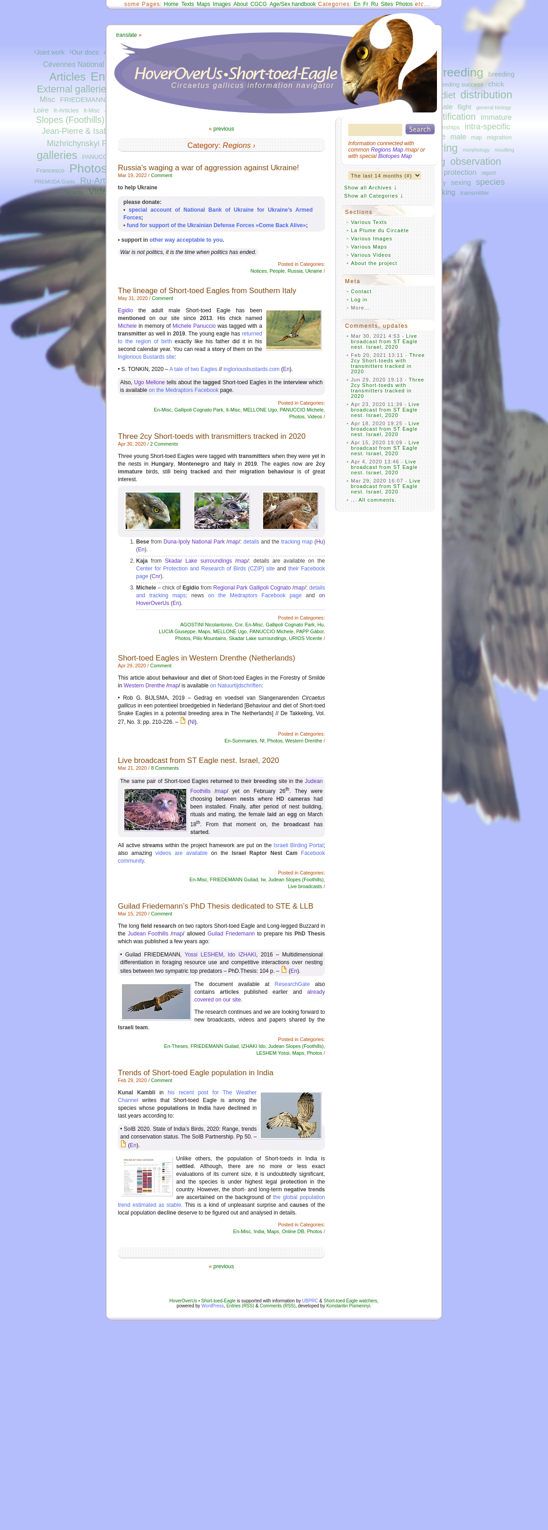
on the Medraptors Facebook (183, 390)
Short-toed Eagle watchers (350, 1300)
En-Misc (163, 409)
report (489, 173)
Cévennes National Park (82, 64)
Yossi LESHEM (204, 954)
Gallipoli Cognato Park (198, 409)
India (259, 1231)
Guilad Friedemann (231, 933)
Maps (203, 4)
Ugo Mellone (149, 382)
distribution (486, 95)
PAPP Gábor (310, 631)
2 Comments (164, 444)
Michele (127, 326)
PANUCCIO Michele (302, 409)
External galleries (74, 89)
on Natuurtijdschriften (236, 685)
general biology (493, 107)
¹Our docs (84, 52)
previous (223, 129)
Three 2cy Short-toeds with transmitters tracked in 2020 (211, 436)
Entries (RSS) (240, 1305)
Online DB (293, 1231)
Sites (387, 4)
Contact (361, 291)
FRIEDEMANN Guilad (93, 99)
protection (460, 172)
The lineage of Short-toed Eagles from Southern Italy (207, 290)
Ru (374, 4)
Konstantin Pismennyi (348, 1305)
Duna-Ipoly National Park (193, 542)
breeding (459, 72)
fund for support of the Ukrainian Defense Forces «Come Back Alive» (216, 225)
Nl (191, 722)
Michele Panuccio (194, 326)
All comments (377, 500)
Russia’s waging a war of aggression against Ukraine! (208, 167)
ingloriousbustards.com (251, 369)
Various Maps (369, 246)
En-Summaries (240, 740)
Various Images (371, 238)
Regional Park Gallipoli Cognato (252, 588)
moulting (504, 149)
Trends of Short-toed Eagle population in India (196, 1072)
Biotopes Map (395, 156)
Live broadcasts (305, 886)
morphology (476, 149)
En (357, 4)
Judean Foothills (148, 933)
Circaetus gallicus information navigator (253, 85)
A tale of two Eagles (193, 369)
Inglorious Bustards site (146, 357)
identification (451, 117)
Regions (237, 145)
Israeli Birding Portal (298, 845)
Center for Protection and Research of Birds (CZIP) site (205, 568)
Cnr (156, 576)
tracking (442, 192)
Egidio (125, 310)
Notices (258, 271)
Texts (187, 4)
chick (496, 84)
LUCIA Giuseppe (177, 631)
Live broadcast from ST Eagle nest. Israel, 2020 (198, 760)
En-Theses (176, 1046)
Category (203, 145)
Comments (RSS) (277, 1305)
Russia (295, 271)
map (476, 137)
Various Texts (369, 222)
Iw (263, 879)
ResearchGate (292, 984)
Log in (359, 299)
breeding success (459, 84)
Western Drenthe (144, 685)
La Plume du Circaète (380, 230)
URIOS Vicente (305, 638)
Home (171, 4)
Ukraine (313, 271)
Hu (319, 542)
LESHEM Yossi (272, 1053)
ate (126, 35)
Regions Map (387, 150)
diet (448, 95)
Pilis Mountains (209, 638)
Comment (162, 175)
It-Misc (92, 110)
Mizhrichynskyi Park (82, 143)
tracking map (297, 542)
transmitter (474, 192)
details (251, 542)
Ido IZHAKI (242, 954)
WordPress (213, 1305)
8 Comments (165, 768)
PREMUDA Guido (55, 181)
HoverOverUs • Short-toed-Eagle (202, 1300)
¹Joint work (49, 52)
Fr (365, 4)
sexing (461, 182)
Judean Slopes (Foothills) (296, 879)
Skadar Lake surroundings (198, 561)
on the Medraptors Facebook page (255, 595)
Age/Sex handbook (292, 4)
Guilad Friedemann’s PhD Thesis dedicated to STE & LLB (215, 906)
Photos (88, 168)
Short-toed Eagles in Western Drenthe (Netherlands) (206, 658)
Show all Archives (368, 187)
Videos (102, 191)
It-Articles (66, 110)
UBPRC (310, 1300)
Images (222, 4)
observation (475, 161)
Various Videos (371, 255)
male (458, 136)
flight (464, 107)
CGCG (258, 4)
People (277, 271)
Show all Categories (371, 195)
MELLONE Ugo (260, 409)
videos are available (182, 853)
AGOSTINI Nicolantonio (206, 624)
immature (496, 117)
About (240, 4)
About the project (374, 263)
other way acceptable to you (186, 240)
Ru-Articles (101, 180)
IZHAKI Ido (253, 1046)
